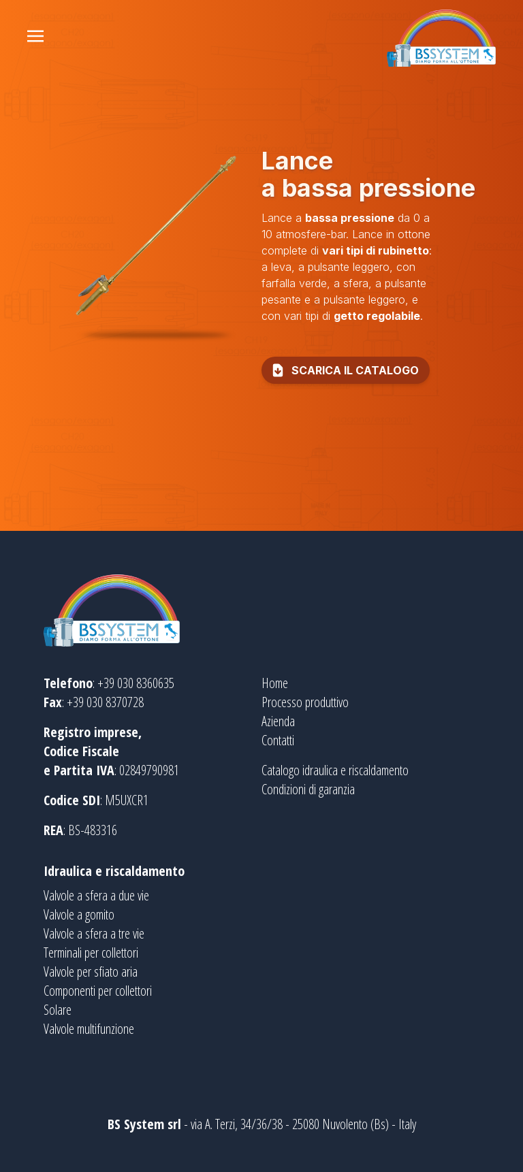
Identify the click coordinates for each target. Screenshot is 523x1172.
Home (275, 683)
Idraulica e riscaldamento (114, 871)
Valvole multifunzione (89, 1029)
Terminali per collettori (91, 952)
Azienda (278, 721)
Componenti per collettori (98, 990)
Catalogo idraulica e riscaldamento (335, 770)
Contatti (278, 740)
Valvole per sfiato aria (91, 971)
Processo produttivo (305, 702)
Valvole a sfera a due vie (96, 895)
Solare (58, 1009)
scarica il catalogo (344, 370)
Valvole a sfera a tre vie (94, 933)
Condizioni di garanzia (308, 789)
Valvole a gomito (79, 914)
